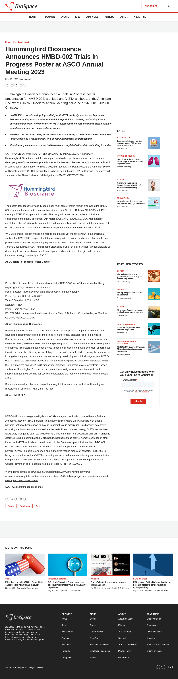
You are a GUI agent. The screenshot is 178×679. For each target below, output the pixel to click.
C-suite (120, 289)
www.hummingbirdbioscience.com (59, 384)
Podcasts (49, 17)
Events (65, 17)
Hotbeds (109, 17)
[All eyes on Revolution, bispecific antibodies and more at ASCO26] (154, 312)
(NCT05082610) (75, 175)
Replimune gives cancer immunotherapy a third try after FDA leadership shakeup (130, 185)
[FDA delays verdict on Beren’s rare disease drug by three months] (154, 203)
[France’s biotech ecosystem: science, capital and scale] (110, 565)
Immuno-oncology (126, 156)
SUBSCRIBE (151, 6)
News (32, 17)
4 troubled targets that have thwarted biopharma (128, 328)
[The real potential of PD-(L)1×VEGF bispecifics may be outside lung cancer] (154, 276)
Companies (92, 17)
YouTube (49, 388)
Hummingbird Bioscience (19, 158)
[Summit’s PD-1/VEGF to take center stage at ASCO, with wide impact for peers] (154, 161)
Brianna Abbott (122, 315)
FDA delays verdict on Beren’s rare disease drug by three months (131, 202)
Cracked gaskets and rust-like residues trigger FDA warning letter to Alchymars (129, 143)
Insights (95, 579)
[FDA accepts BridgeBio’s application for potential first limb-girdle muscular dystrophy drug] (153, 565)
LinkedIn (25, 388)
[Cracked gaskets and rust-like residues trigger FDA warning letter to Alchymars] (154, 143)
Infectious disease (57, 579)
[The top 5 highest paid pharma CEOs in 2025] (154, 294)
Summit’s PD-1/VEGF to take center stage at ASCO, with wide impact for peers (130, 161)
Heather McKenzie (123, 354)
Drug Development (21, 42)
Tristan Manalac (122, 191)
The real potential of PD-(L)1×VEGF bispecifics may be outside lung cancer (129, 276)
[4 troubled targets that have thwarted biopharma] (154, 329)
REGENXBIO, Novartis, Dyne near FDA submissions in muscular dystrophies (131, 349)
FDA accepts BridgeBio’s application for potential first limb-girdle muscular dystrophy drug (152, 584)
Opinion (120, 271)
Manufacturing (124, 138)
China (8, 579)
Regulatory (123, 198)
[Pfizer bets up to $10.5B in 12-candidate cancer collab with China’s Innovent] (25, 565)
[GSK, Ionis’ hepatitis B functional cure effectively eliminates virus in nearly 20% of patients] (68, 565)
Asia (38, 506)
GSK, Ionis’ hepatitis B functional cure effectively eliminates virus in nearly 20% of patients (67, 584)
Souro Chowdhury (123, 282)
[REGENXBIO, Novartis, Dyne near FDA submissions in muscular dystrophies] (154, 347)
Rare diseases (140, 579)
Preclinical (25, 506)
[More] (37, 17)
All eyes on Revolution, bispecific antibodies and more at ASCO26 (130, 311)
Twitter (34, 388)
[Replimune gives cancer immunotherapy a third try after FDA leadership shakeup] (154, 185)
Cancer (121, 180)
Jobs (77, 17)
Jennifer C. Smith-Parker (120, 588)
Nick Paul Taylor (123, 149)
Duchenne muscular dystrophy (127, 343)
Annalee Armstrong (124, 167)
